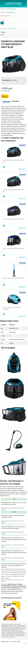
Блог (2, 35)
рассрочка (8, 15)
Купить (4, 96)
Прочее (3, 32)
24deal (11, 641)
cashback (3, 15)
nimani (25, 643)
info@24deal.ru (13, 28)
